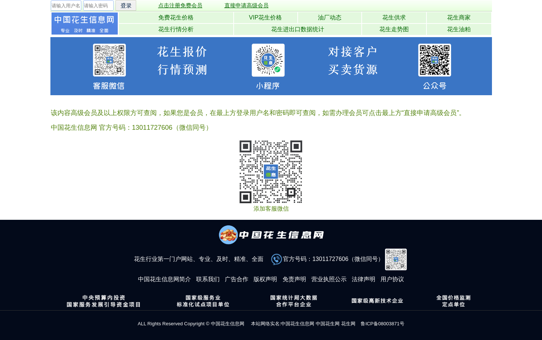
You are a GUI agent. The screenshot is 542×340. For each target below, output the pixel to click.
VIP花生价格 (265, 17)
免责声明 (294, 279)
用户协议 (392, 279)
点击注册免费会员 (180, 5)
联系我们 (208, 279)
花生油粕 (459, 29)
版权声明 (265, 279)
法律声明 (363, 279)
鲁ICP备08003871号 (382, 323)
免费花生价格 (176, 17)
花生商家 (459, 17)
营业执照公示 (329, 279)
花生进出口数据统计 (297, 29)
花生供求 (394, 17)
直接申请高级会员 (246, 5)
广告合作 (236, 279)
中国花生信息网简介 (164, 279)
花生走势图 (394, 29)
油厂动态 (329, 17)
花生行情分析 (176, 29)
